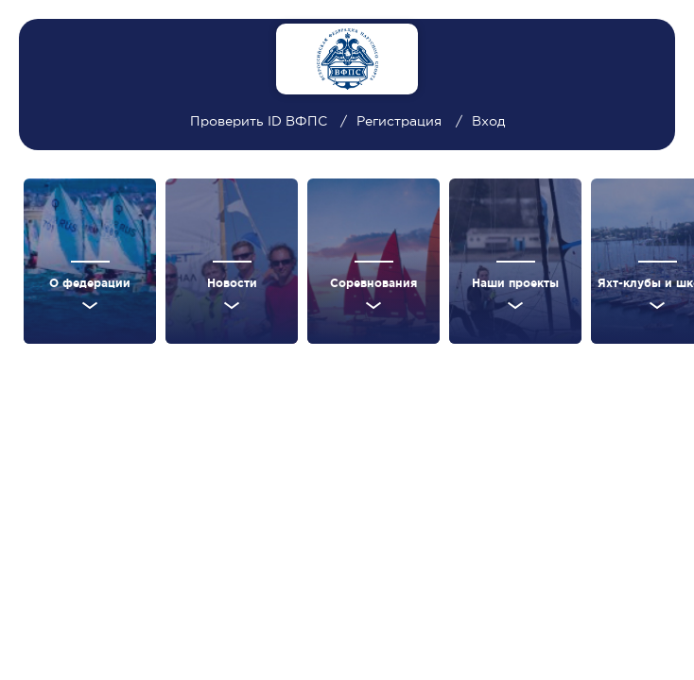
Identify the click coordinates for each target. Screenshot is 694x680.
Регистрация (399, 120)
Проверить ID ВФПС (260, 120)
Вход (488, 120)
